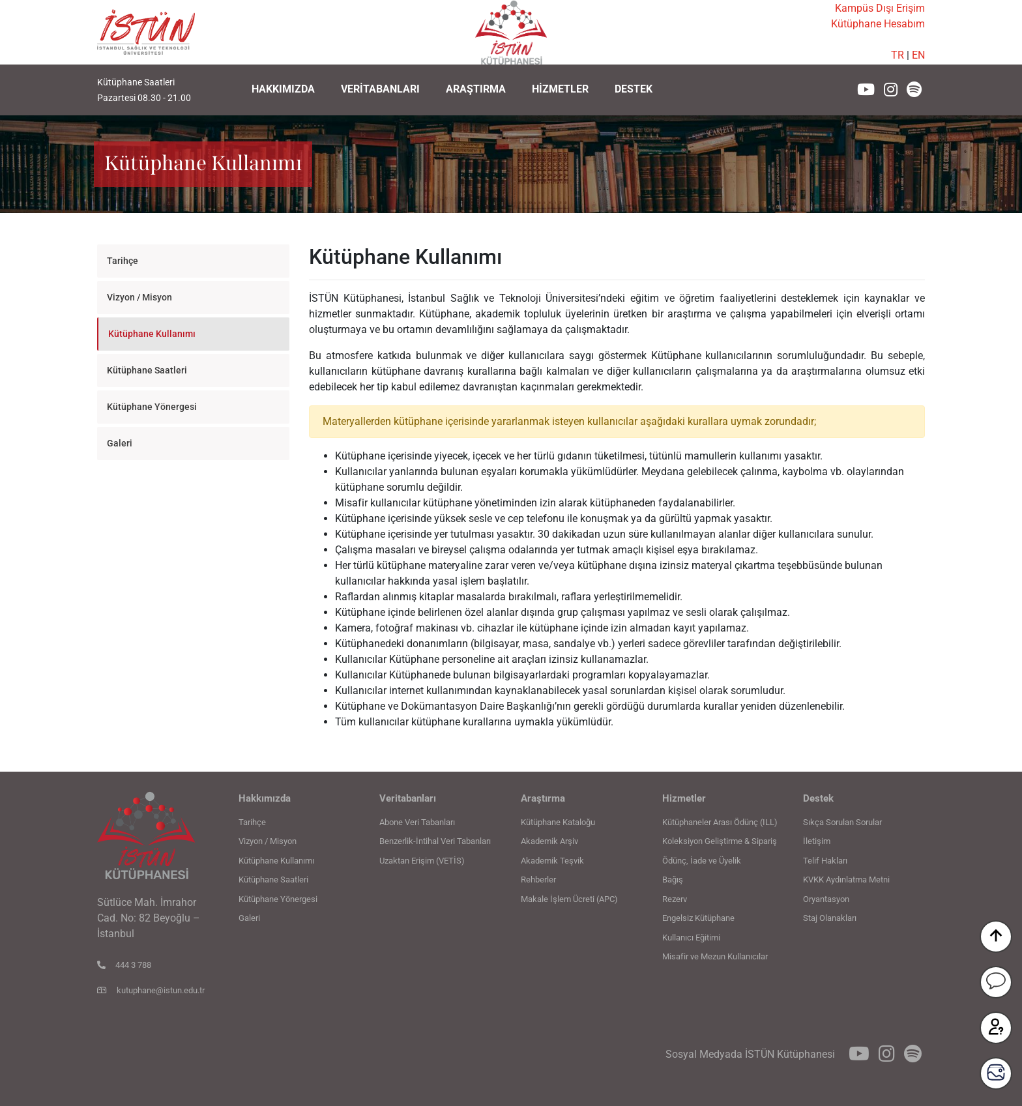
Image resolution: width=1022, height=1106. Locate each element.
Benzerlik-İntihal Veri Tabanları (435, 841)
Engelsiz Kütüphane (698, 918)
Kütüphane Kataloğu (558, 822)
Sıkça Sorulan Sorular (842, 822)
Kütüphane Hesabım (878, 24)
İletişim (816, 841)
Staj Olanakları (829, 918)
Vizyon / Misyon (139, 297)
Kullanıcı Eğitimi (691, 937)
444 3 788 (124, 965)
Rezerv (674, 899)
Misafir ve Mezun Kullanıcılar (715, 956)
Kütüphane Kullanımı (152, 333)
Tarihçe (122, 260)
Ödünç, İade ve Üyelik (701, 861)
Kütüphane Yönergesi (152, 406)
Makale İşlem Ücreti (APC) (569, 899)
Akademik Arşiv (549, 841)
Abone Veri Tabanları (417, 822)
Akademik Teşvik (552, 861)
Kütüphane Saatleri (147, 370)
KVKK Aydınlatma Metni (846, 879)
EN (918, 55)
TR (897, 55)
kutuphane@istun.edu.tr (151, 990)
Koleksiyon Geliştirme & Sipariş (719, 841)
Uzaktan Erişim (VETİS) (422, 861)
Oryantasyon (826, 899)
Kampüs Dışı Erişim (880, 8)
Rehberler (538, 879)
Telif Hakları (825, 861)
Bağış (672, 879)
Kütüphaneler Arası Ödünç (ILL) (720, 822)
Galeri (119, 443)
